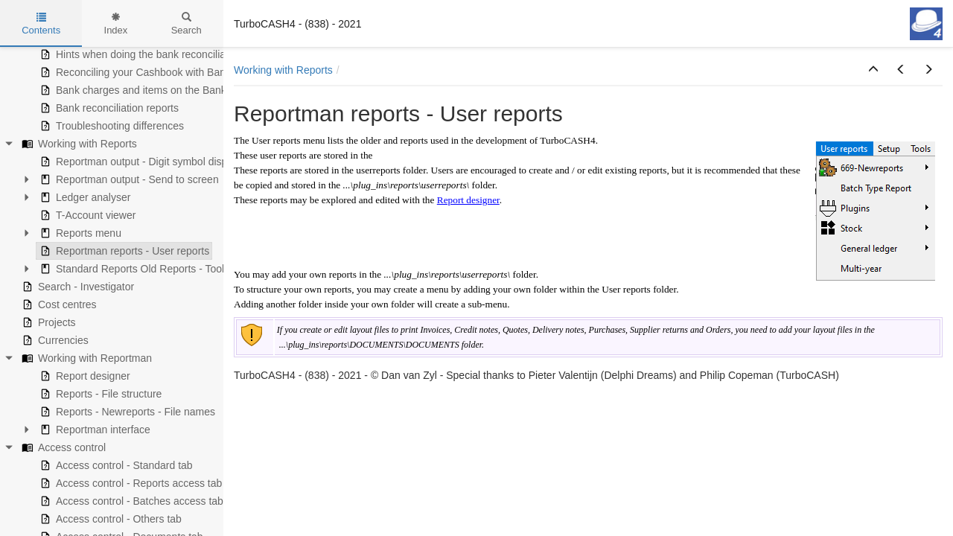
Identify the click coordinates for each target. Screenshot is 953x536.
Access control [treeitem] (62, 447)
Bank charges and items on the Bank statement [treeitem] (155, 90)
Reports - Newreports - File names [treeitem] (125, 412)
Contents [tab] (41, 24)
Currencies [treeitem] (54, 340)
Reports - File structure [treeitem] (99, 394)
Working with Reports (283, 70)
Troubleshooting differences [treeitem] (110, 126)
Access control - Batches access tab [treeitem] (129, 501)
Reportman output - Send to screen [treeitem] (127, 179)
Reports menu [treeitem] (78, 233)
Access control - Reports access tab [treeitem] (129, 483)
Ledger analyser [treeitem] (83, 197)
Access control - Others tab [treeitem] (109, 519)
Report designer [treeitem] (83, 376)
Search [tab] (186, 24)
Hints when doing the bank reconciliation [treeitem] (139, 54)
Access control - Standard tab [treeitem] (114, 465)
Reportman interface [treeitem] (93, 429)
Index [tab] (116, 24)
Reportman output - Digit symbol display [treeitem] (138, 161)
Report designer (468, 199)
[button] (873, 70)
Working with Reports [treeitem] (78, 144)
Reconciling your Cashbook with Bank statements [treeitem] (160, 72)
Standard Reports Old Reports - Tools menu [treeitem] (147, 269)
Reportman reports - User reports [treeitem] (122, 251)
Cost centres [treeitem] (58, 304)
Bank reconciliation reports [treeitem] (107, 108)
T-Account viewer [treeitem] (86, 215)
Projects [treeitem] (47, 322)
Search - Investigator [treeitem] (76, 287)
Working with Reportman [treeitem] (85, 358)
